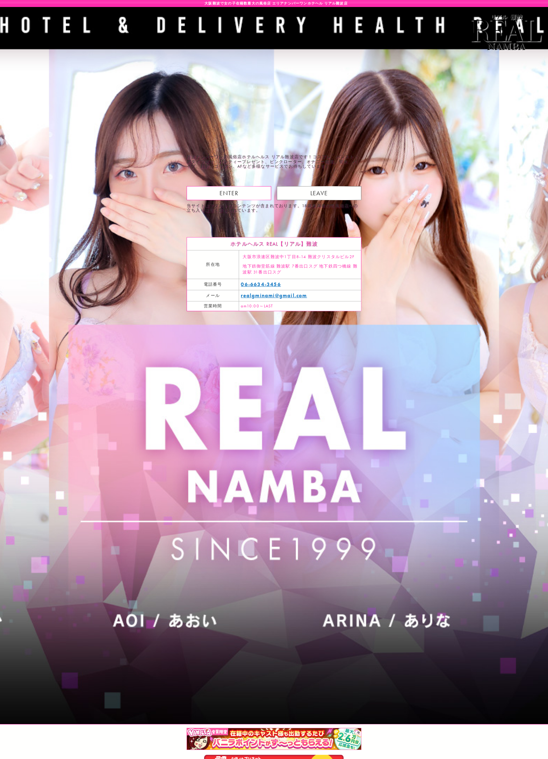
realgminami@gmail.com (274, 295)
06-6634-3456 (261, 284)
